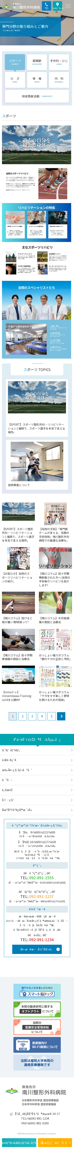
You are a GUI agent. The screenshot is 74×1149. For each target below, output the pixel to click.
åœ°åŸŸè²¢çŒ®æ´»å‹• (17, 810)
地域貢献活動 (37, 96)
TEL (47, 8)
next (61, 716)
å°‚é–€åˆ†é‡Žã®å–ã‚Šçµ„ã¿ (37, 739)
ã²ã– (7, 780)
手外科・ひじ (59, 62)
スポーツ (15, 62)
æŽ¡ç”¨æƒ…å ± (56, 1143)
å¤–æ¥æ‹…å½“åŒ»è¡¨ (36, 949)
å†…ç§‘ (8, 800)
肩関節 (37, 62)
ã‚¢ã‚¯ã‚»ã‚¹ (57, 8)
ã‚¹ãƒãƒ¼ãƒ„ (11, 750)
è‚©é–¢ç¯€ (9, 760)
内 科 (59, 79)
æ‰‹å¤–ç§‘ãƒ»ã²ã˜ (17, 770)
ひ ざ (14, 79)
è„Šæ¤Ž (7, 790)
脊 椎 (37, 79)
